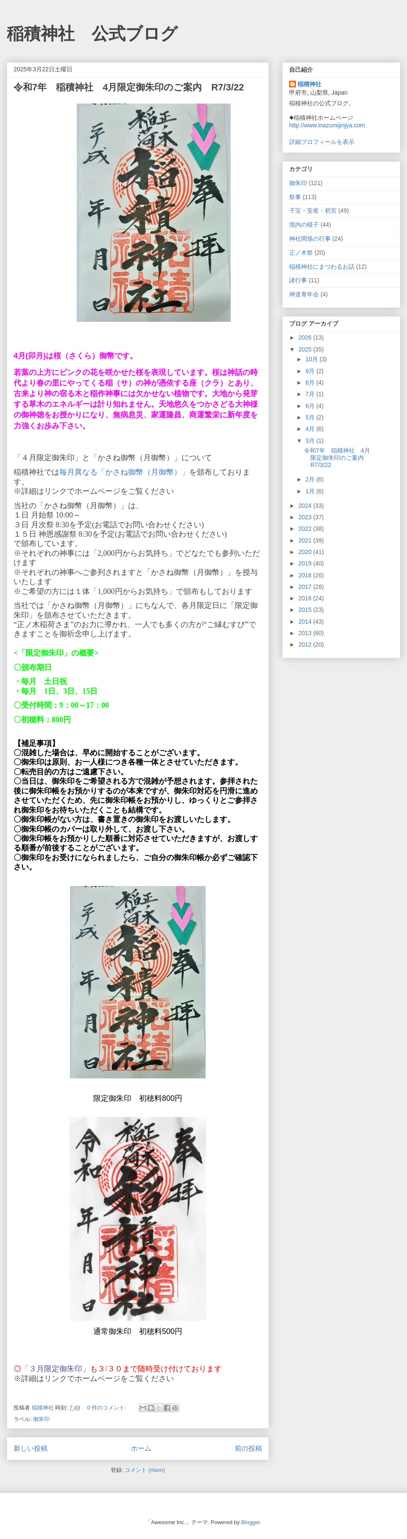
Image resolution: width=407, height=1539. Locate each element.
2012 (305, 644)
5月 (310, 417)
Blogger (250, 1522)
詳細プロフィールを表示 (321, 141)
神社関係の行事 (310, 238)
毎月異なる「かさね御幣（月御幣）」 (124, 472)
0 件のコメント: (107, 1407)
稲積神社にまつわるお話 (321, 266)
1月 (310, 491)
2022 (305, 528)
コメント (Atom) (145, 1470)
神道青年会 (304, 294)
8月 (310, 382)
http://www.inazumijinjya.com (327, 125)
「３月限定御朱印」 (55, 1369)
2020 (305, 552)
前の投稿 (248, 1448)
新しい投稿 (30, 1448)
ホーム (141, 1448)
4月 (310, 428)
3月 (310, 440)
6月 (310, 405)
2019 (305, 563)
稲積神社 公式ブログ (92, 33)
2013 (305, 633)
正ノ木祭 (301, 252)
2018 (305, 575)
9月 (310, 371)
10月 (312, 359)
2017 (305, 586)
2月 (310, 479)
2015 (305, 609)
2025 (305, 349)
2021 (305, 540)
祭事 (295, 197)
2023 (305, 517)
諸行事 (298, 280)
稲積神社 (309, 84)
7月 (310, 394)
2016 (305, 598)
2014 (305, 621)
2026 (305, 337)
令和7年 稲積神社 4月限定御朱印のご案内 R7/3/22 (129, 87)
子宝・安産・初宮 (313, 210)
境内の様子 (304, 224)
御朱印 (41, 1419)
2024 (305, 505)
